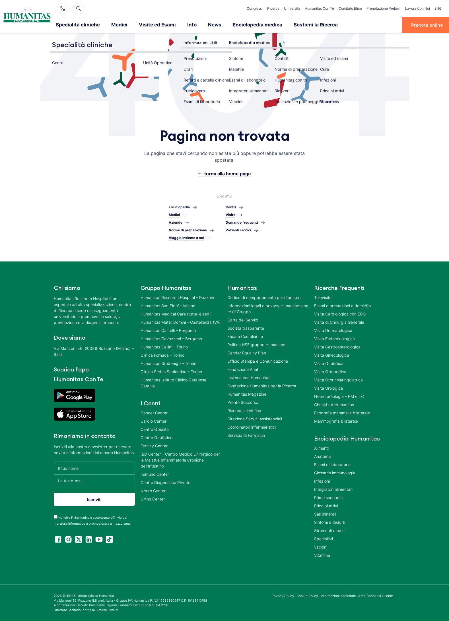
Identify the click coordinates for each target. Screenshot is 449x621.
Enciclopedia (179, 207)
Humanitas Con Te (319, 8)
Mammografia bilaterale (336, 420)
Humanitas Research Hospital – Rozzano (178, 297)
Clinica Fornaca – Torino (162, 354)
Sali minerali (325, 513)
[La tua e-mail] (94, 480)
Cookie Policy (307, 595)
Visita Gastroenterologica (337, 346)
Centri (231, 207)
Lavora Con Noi (417, 8)
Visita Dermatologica (333, 330)
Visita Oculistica (328, 363)
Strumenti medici (329, 530)
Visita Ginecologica (331, 354)
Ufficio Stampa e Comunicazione (257, 360)
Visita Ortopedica (330, 371)
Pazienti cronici (238, 230)
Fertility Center (154, 445)
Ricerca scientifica (244, 410)
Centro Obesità (155, 429)
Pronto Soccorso (242, 402)
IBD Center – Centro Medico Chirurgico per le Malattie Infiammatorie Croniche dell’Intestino (180, 459)
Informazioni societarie (338, 595)
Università (292, 8)
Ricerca (273, 8)
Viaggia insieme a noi (186, 237)
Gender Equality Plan (246, 352)
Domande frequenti (242, 222)
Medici (113, 25)
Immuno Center (155, 474)
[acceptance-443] (55, 516)
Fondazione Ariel (242, 369)
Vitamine (322, 555)
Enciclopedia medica (242, 25)
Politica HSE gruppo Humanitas (256, 344)
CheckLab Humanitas (334, 404)
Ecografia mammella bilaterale (342, 412)
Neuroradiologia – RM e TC (339, 396)
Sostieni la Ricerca (295, 25)
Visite (230, 214)
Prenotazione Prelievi (383, 8)
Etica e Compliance (245, 336)
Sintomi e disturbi (330, 522)
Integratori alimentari (333, 489)
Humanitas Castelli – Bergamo (168, 330)
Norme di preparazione (188, 230)
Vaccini (320, 546)
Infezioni (322, 480)
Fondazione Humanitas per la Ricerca (261, 385)
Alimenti (321, 447)
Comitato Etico (350, 8)
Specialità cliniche (75, 25)
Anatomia (322, 456)
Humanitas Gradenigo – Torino (168, 363)
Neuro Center (153, 490)
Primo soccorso (328, 497)
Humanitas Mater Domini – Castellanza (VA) (181, 321)
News (202, 25)
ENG (438, 8)
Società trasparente (245, 327)
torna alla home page (227, 173)
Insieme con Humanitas (248, 377)
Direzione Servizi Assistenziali (254, 418)
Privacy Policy (282, 595)
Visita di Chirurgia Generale (339, 321)
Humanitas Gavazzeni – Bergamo (171, 338)
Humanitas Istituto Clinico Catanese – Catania (175, 382)
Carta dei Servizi (242, 319)
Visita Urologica (328, 387)
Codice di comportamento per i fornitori (263, 297)
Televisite (322, 297)
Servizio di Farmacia (246, 435)
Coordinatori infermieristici (251, 426)
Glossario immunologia (334, 472)
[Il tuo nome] (94, 467)
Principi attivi (326, 505)
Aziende (175, 222)
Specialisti (323, 538)
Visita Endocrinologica (334, 338)
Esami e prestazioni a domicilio (342, 305)
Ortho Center (153, 498)
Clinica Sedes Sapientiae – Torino (171, 371)
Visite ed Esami (148, 25)
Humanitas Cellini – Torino (164, 346)
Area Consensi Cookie (375, 595)
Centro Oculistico (156, 437)
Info (180, 25)
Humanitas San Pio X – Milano (168, 305)
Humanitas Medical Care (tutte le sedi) (176, 313)
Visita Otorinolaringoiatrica (338, 379)
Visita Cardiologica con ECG (340, 313)
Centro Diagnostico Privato (165, 482)
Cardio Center (153, 420)
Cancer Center (154, 412)
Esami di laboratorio (332, 464)
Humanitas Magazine (246, 393)
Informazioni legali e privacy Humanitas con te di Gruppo (267, 308)
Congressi (255, 8)
